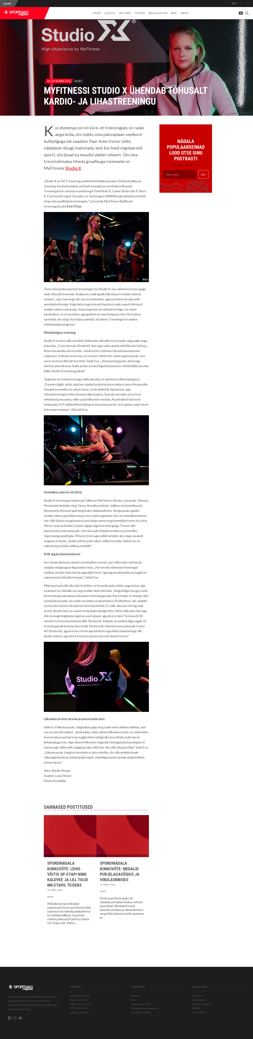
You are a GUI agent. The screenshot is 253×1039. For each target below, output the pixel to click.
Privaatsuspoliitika (141, 1012)
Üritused (125, 13)
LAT (241, 3)
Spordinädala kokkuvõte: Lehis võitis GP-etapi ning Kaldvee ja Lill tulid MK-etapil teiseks (67, 874)
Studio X (73, 167)
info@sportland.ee (79, 1012)
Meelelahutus (158, 13)
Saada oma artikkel (141, 1004)
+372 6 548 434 (78, 1008)
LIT (247, 3)
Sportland (197, 995)
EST (234, 3)
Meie (174, 13)
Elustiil (110, 13)
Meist (134, 999)
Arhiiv (184, 13)
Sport (97, 13)
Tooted (140, 13)
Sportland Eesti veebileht (145, 1008)
